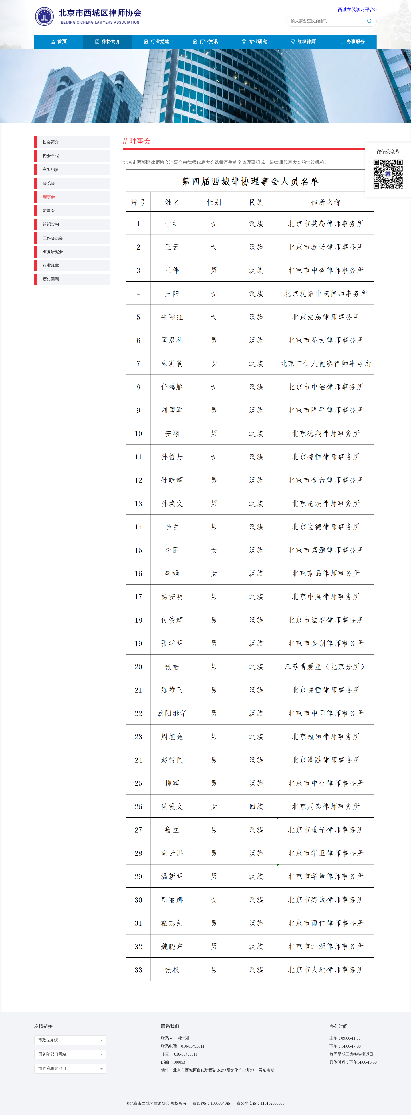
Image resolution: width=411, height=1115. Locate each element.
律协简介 (107, 41)
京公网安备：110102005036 (260, 1103)
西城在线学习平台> (357, 9)
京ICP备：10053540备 (211, 1103)
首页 (59, 41)
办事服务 (352, 41)
